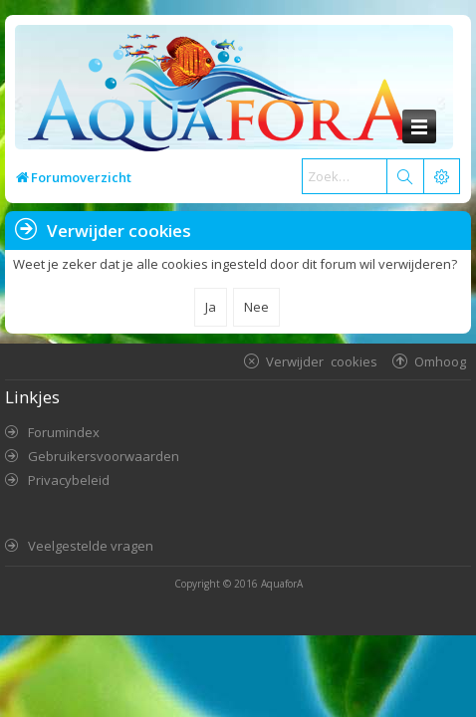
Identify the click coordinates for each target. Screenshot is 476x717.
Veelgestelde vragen (90, 546)
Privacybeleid (69, 480)
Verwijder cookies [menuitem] (321, 361)
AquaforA (282, 584)
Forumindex (64, 432)
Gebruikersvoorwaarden (103, 456)
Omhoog (440, 361)
